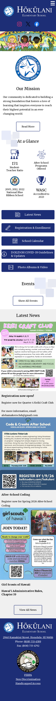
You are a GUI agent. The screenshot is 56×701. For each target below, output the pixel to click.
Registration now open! (17, 396)
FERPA (28, 675)
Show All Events (28, 300)
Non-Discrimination (28, 679)
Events (28, 283)
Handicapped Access (28, 683)
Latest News (28, 315)
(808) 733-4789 (32, 641)
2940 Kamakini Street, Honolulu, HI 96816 (28, 637)
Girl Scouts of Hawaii (15, 584)
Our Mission (28, 88)
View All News (28, 609)
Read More (28, 126)
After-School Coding (15, 494)
